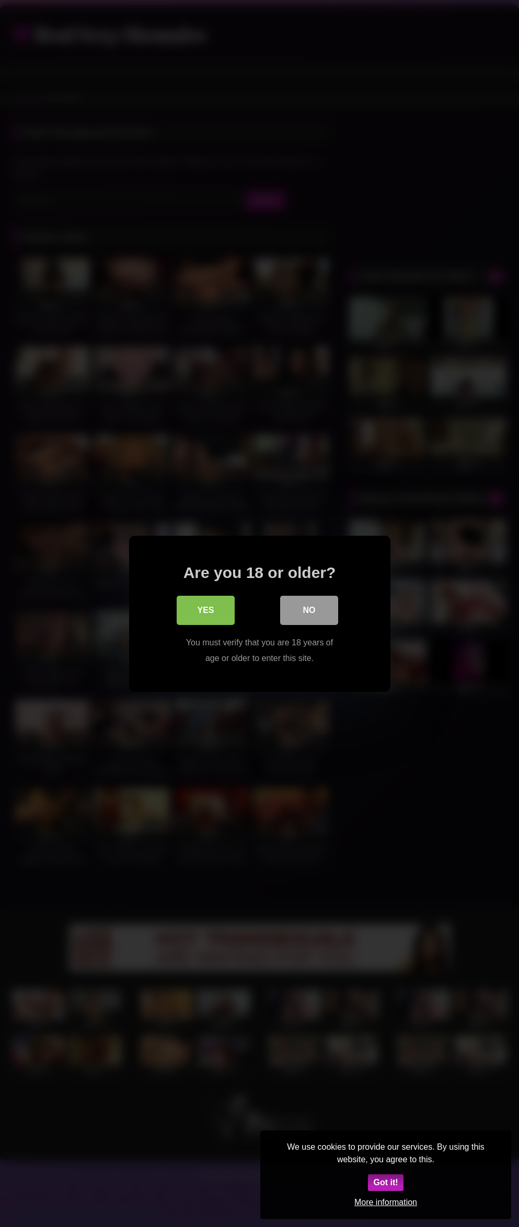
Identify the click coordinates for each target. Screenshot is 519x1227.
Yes (205, 610)
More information (385, 1202)
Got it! (385, 1182)
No (309, 610)
